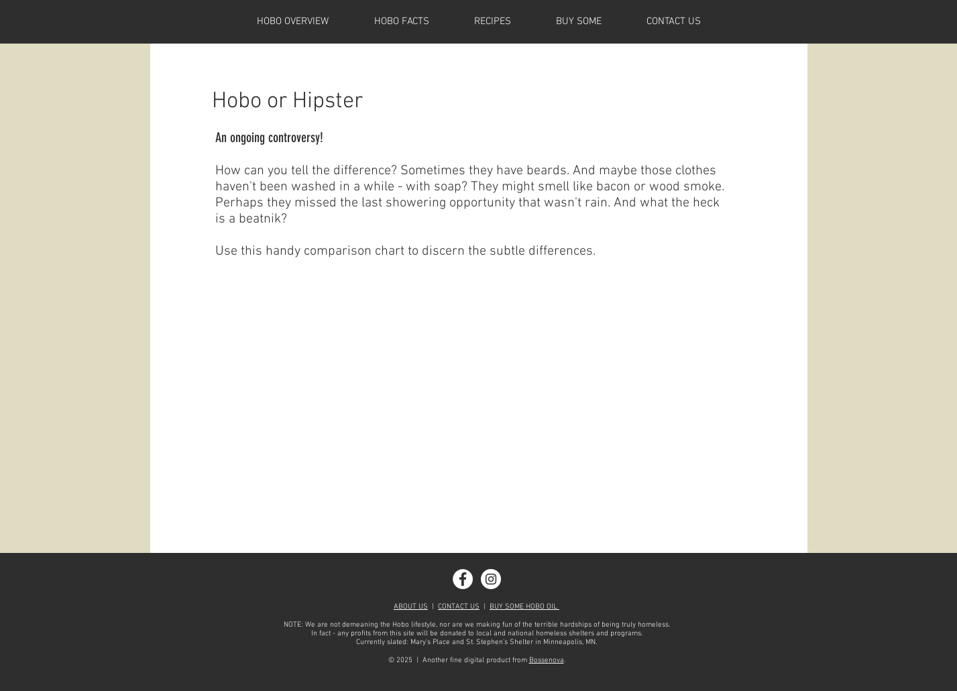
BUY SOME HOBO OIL (524, 607)
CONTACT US (459, 607)
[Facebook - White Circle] (463, 579)
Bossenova (546, 660)
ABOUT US (411, 607)
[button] (401, 21)
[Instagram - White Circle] (491, 579)
